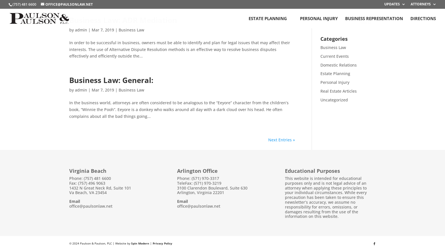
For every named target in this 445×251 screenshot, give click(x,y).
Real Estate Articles (338, 91)
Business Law (131, 30)
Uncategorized (334, 100)
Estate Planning (268, 18)
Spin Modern (140, 243)
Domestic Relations (338, 65)
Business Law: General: (111, 80)
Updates (392, 5)
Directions (423, 18)
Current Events (334, 56)
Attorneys (421, 5)
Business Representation (374, 18)
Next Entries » (281, 139)
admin (81, 30)
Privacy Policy (162, 243)
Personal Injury (319, 18)
